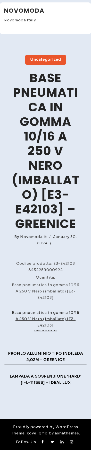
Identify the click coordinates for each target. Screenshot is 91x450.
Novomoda (24, 10)
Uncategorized (45, 59)
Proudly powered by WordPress (45, 426)
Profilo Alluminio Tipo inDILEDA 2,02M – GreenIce (45, 356)
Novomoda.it (33, 236)
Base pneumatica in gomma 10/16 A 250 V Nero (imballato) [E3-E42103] (45, 318)
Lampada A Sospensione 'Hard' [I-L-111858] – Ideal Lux (45, 379)
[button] (86, 16)
